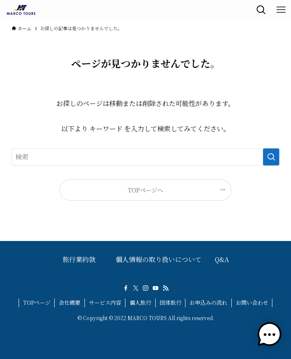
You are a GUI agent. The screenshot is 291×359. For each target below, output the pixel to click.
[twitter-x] (135, 288)
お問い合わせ (252, 302)
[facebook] (126, 288)
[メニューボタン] (281, 10)
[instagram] (145, 288)
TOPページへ (145, 190)
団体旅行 (170, 302)
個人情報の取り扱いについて (158, 259)
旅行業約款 (79, 259)
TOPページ (37, 302)
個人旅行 (140, 302)
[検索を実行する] (271, 157)
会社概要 (69, 302)
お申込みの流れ (208, 302)
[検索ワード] (145, 157)
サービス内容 (105, 302)
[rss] (165, 288)
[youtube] (155, 288)
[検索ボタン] (261, 10)
